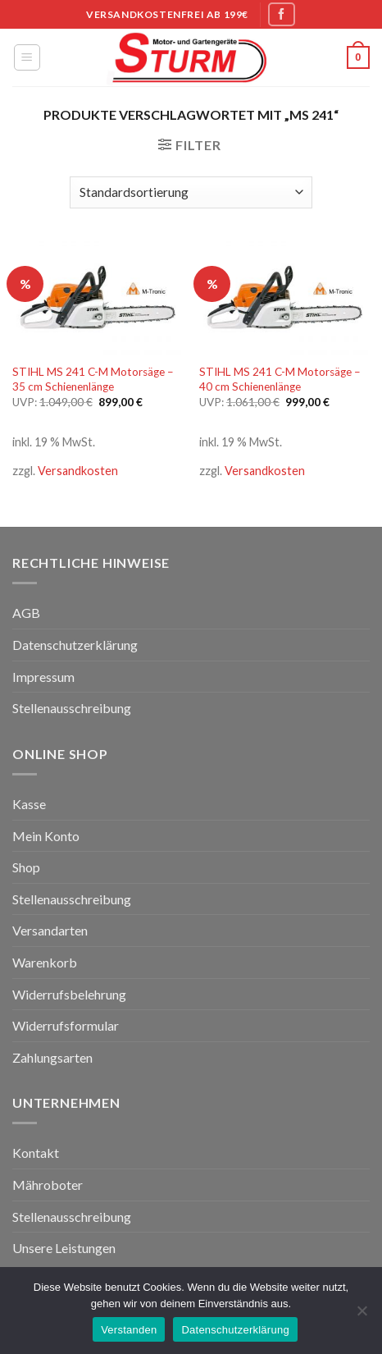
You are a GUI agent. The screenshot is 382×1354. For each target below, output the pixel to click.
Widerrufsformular (65, 1025)
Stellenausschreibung (71, 708)
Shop (26, 867)
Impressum (43, 676)
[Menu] (27, 57)
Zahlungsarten (52, 1057)
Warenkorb (44, 962)
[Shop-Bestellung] (191, 192)
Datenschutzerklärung (75, 644)
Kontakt (35, 1152)
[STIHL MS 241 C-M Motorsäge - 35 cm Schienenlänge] (97, 298)
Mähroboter (47, 1184)
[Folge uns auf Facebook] (281, 14)
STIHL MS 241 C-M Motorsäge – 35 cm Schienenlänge (93, 379)
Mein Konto (46, 836)
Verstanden (129, 1330)
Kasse (29, 804)
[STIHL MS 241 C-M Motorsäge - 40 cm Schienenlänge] (284, 298)
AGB (26, 612)
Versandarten (50, 930)
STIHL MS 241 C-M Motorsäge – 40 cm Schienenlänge (280, 379)
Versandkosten (78, 471)
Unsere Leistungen (64, 1248)
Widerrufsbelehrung (69, 994)
